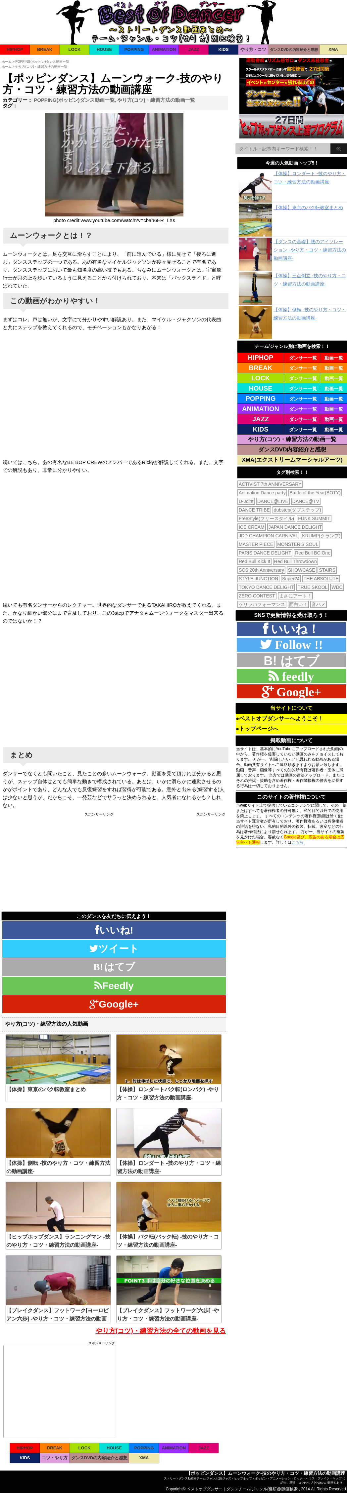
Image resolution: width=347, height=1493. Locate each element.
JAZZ (193, 49)
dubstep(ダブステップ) (297, 510)
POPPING (134, 49)
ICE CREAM (252, 527)
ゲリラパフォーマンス (262, 604)
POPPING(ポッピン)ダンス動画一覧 (74, 100)
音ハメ (318, 604)
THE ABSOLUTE (321, 578)
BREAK (44, 49)
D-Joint (246, 501)
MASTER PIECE (256, 544)
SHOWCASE (301, 570)
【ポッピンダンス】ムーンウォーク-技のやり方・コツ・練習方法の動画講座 (265, 1473)
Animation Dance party (262, 492)
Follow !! (297, 644)
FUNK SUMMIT (314, 518)
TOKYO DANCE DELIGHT (266, 587)
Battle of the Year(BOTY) (315, 492)
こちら (298, 842)
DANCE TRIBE (254, 510)
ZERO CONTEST (257, 595)
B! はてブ (291, 661)
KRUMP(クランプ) (321, 535)
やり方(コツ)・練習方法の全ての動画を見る (161, 1330)
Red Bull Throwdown (295, 561)
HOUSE (104, 49)
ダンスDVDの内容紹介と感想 (294, 50)
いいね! (114, 930)
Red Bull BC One (312, 552)
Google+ (114, 1004)
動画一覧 (333, 358)
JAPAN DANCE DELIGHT (295, 527)
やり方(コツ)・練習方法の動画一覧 (156, 100)
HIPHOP (15, 49)
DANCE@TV (305, 501)
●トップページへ (257, 729)
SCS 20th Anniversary (261, 570)
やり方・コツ (253, 49)
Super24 (291, 578)
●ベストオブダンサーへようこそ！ (279, 718)
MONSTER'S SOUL (297, 544)
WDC (336, 587)
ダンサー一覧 (303, 358)
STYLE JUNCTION (258, 578)
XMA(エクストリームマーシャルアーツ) (292, 460)
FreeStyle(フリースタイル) (266, 518)
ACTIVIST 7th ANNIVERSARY (270, 484)
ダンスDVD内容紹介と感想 (292, 449)
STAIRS (327, 570)
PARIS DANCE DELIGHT (265, 552)
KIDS (223, 49)
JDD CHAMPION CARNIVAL (268, 535)
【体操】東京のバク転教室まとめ (46, 1089)
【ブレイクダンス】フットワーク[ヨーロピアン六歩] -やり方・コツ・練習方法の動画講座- (57, 1319)
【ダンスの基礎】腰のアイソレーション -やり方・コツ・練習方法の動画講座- (309, 250)
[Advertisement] (58, 862)
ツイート (114, 948)
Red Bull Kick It (254, 561)
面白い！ (298, 604)
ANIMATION (164, 49)
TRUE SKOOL (312, 587)
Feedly (114, 985)
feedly (296, 676)
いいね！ (294, 629)
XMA (333, 49)
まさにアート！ (295, 595)
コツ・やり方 (55, 1457)
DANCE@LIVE (272, 501)
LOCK (75, 49)
